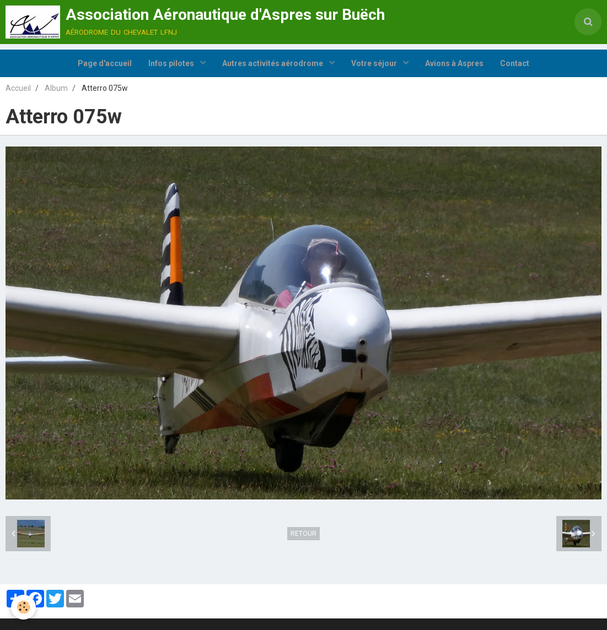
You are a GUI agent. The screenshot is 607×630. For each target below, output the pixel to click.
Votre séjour (375, 63)
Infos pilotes (172, 63)
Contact (514, 63)
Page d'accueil (105, 63)
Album (56, 88)
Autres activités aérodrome (273, 63)
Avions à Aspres (454, 63)
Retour (303, 533)
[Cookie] (23, 607)
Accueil (18, 88)
